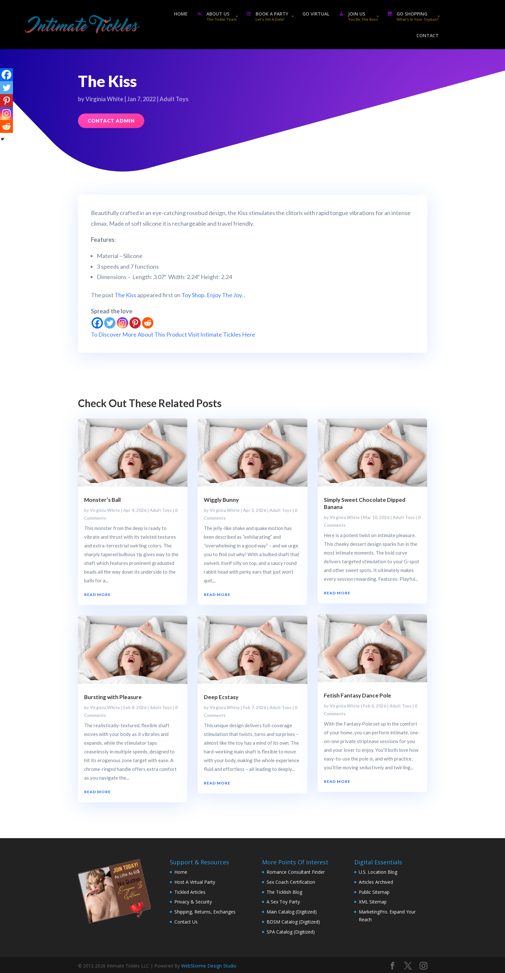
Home (180, 872)
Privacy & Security (193, 902)
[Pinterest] (135, 323)
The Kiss (125, 294)
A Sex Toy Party (283, 902)
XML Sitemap (373, 902)
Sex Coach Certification (291, 882)
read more (97, 594)
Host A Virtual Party (194, 882)
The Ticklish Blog (284, 892)
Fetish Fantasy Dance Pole (357, 695)
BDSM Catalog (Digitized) (293, 922)
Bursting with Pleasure (113, 697)
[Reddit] (147, 323)
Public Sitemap (374, 892)
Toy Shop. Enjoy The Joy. (212, 294)
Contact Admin (111, 121)
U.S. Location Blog (378, 872)
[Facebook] (97, 323)
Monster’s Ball (102, 499)
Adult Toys (174, 99)
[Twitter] (109, 323)
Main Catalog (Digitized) (292, 912)
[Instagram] (122, 323)
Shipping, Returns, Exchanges (205, 912)
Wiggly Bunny (221, 499)
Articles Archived (376, 882)
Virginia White (104, 99)
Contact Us (186, 922)
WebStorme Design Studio (208, 966)
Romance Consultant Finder (296, 872)
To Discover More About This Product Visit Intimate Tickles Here (173, 334)
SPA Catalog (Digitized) (291, 932)
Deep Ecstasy (221, 697)
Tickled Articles (189, 892)
